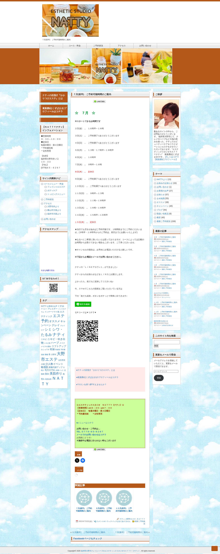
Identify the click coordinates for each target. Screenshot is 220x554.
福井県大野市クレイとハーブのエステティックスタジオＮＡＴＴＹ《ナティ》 (110, 551)
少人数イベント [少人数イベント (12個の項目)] (54, 364)
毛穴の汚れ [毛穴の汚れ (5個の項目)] (50, 370)
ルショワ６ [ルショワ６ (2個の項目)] (45, 350)
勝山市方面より (54, 210)
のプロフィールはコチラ (107, 378)
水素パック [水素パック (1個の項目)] (60, 370)
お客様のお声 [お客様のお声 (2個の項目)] (52, 307)
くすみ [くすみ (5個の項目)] (61, 306)
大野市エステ (131, 519)
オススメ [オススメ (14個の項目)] (54, 321)
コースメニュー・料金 (54, 184)
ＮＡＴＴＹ (141, 519)
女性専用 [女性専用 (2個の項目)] (61, 361)
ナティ (122, 519)
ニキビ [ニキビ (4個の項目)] (44, 340)
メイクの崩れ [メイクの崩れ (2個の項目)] (46, 347)
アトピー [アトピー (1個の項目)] (44, 309)
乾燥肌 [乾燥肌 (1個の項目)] (57, 350)
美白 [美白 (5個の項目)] (47, 374)
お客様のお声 (163, 191)
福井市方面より (54, 214)
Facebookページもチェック (87, 539)
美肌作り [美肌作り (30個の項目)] (56, 374)
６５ (92, 432)
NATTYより (162, 180)
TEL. (79, 432)
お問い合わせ (50, 219)
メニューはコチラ (85, 423)
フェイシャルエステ (56, 187)
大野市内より (53, 207)
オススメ (161, 202)
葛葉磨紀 (81, 378)
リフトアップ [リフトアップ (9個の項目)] (59, 346)
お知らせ (161, 195)
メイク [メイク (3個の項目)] (62, 343)
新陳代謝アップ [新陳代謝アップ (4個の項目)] (56, 368)
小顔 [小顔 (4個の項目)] (43, 364)
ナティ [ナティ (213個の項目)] (59, 335)
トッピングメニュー (56, 194)
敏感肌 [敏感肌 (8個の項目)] (44, 367)
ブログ (160, 210)
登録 (159, 378)
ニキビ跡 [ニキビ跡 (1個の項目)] (47, 343)
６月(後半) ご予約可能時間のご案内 (88, 533)
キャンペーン (163, 206)
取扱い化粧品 (163, 214)
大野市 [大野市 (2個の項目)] (53, 355)
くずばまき (91, 378)
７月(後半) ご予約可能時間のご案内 (131, 533)
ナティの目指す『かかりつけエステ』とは (96, 370)
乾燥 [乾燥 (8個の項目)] (52, 349)
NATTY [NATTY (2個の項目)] (43, 307)
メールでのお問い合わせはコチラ (91, 435)
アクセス (48, 204)
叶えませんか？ (99, 385)
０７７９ (85, 432)
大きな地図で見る (48, 271)
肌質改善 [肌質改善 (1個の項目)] (48, 379)
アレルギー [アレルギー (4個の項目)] (53, 309)
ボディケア (52, 191)
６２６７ (99, 432)
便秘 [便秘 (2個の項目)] (46, 355)
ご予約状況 (49, 200)
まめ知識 (161, 199)
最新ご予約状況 (164, 222)
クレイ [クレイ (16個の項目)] (56, 325)
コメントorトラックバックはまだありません (113, 522)
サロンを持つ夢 (85, 385)
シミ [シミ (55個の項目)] (48, 330)
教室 (159, 218)
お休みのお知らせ (165, 183)
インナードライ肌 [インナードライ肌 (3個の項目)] (52, 312)
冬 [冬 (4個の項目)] (50, 355)
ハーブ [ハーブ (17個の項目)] (55, 343)
